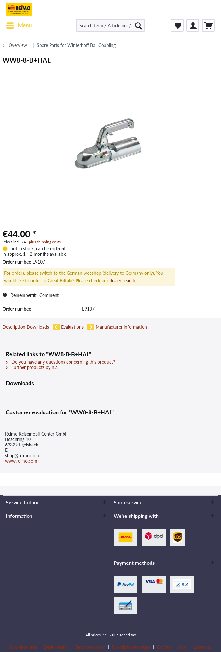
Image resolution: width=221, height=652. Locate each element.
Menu (19, 24)
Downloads (44, 327)
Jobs (182, 646)
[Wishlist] (177, 25)
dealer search (122, 280)
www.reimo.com (21, 461)
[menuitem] (19, 25)
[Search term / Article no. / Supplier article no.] (110, 25)
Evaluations (78, 327)
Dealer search (56, 646)
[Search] (138, 25)
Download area (23, 646)
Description (14, 327)
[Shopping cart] (208, 25)
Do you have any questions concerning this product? (60, 362)
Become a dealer (90, 646)
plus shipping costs (45, 242)
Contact (164, 646)
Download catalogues (131, 646)
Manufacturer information (121, 327)
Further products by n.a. (32, 367)
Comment (45, 295)
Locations (202, 646)
